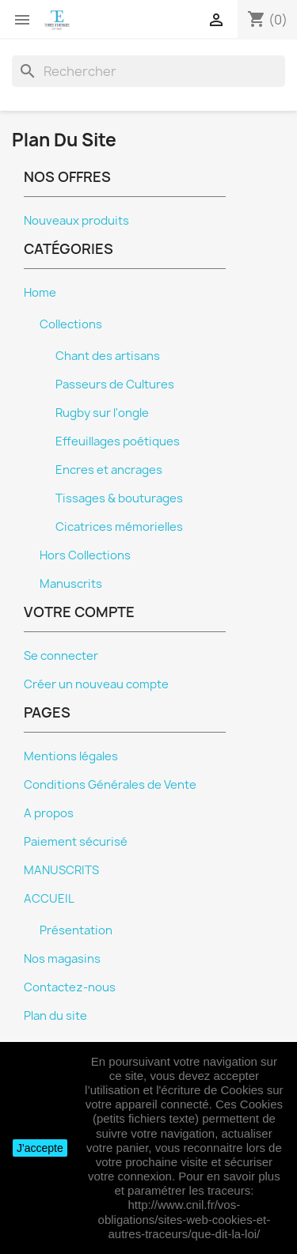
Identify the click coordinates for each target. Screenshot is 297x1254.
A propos (49, 813)
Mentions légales (71, 756)
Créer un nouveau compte (96, 684)
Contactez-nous (70, 987)
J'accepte (40, 1148)
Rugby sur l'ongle (102, 413)
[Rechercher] (148, 71)
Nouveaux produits (76, 221)
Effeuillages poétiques (117, 441)
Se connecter (61, 656)
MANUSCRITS (61, 870)
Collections (71, 324)
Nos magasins (62, 959)
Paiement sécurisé (76, 842)
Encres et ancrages (108, 470)
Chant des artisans (107, 356)
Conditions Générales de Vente (110, 785)
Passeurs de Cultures (114, 384)
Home (40, 293)
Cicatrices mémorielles (119, 527)
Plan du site (55, 1016)
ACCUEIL (49, 899)
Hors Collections (85, 555)
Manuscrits (71, 584)
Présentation (76, 930)
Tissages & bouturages (119, 498)
